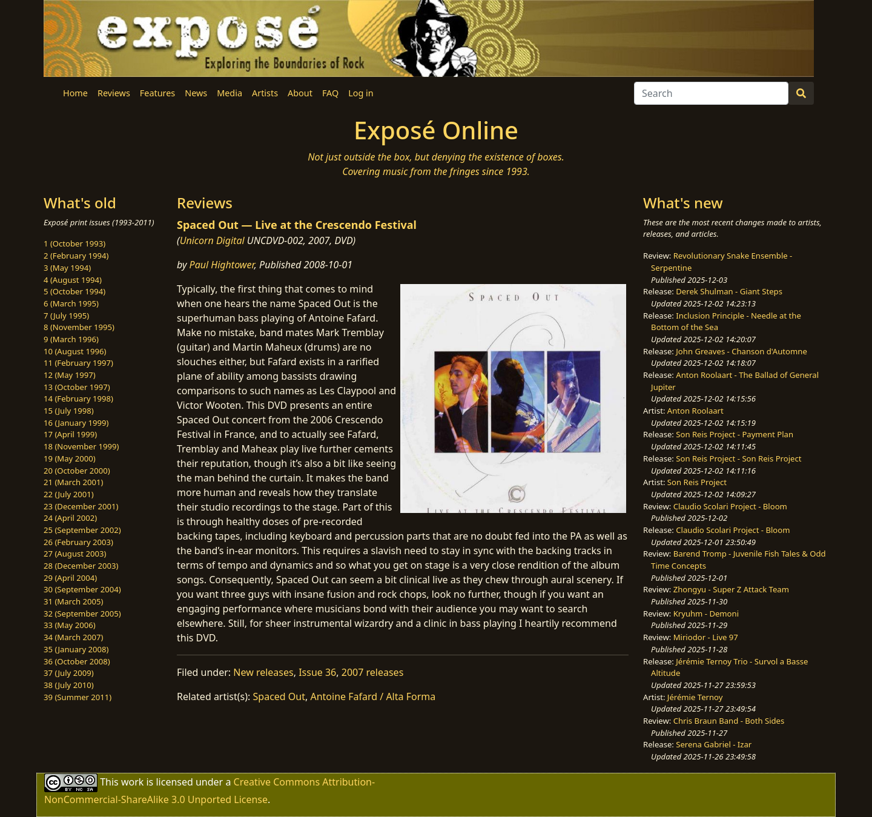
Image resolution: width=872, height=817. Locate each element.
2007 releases (373, 672)
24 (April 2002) (70, 517)
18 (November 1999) (81, 446)
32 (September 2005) (82, 613)
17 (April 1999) (70, 434)
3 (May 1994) (67, 267)
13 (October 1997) (77, 387)
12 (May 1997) (70, 374)
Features (157, 93)
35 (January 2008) (76, 649)
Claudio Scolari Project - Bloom (730, 506)
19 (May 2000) (70, 458)
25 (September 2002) (82, 529)
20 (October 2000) (77, 470)
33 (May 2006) (70, 625)
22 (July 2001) (69, 494)
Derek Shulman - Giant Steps (729, 291)
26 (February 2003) (78, 542)
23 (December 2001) (81, 506)
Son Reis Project (697, 482)
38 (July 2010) (69, 685)
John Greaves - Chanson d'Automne (741, 351)
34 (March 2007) (73, 637)
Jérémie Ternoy (695, 697)
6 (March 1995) (71, 303)
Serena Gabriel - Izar (713, 744)
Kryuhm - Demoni (706, 613)
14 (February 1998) (78, 398)
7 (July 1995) (66, 315)
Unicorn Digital (212, 240)
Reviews (113, 93)
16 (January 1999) (76, 422)
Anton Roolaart (695, 410)
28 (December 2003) (81, 565)
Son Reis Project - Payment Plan (734, 434)
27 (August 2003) (75, 553)
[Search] (711, 93)
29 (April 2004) (70, 577)
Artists (265, 93)
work (132, 782)
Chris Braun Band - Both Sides (729, 720)
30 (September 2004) (82, 589)
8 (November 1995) (79, 327)
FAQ (330, 93)
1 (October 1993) (74, 243)
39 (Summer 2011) (77, 697)
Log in (360, 93)
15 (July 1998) (69, 410)
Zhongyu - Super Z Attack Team (731, 589)
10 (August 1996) (75, 351)
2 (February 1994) (76, 255)
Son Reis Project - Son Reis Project (738, 458)
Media (229, 93)
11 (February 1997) (78, 362)
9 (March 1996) (71, 339)
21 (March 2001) (73, 482)
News (196, 93)
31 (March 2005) (73, 601)
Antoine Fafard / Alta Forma (372, 696)
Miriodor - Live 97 (705, 637)
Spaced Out (279, 696)
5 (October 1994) (74, 291)
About (300, 93)
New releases (263, 672)
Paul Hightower (222, 264)
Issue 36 (317, 672)
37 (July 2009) (69, 672)
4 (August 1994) (73, 279)
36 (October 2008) (77, 661)
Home (75, 93)
